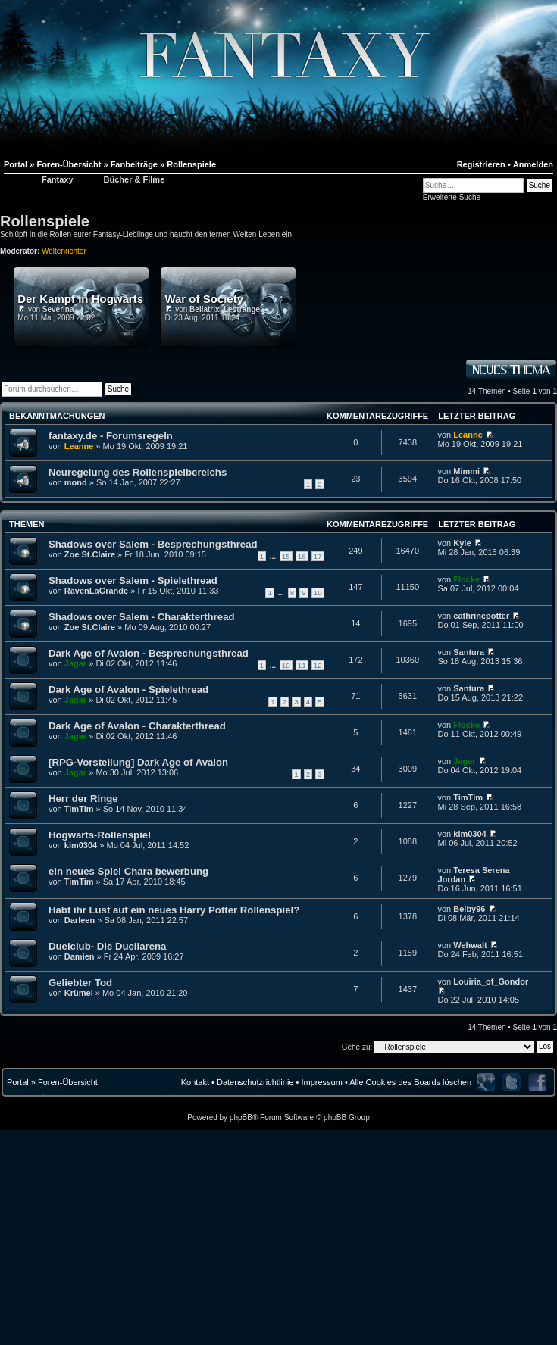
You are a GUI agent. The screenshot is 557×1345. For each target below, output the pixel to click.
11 (302, 665)
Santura (468, 652)
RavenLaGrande (96, 590)
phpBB (241, 1117)
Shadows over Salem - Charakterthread (142, 617)
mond (75, 482)
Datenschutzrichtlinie (255, 1082)
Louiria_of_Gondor (490, 981)
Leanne (79, 446)
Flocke (466, 579)
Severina (58, 309)
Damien (79, 956)
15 (286, 556)
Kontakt (195, 1082)
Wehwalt (470, 945)
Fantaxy (58, 179)
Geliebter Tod (80, 982)
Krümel (78, 992)
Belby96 (469, 908)
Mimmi (466, 471)
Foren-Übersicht (68, 1082)
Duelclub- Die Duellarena (107, 946)
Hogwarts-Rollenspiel (100, 835)
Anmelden (533, 164)
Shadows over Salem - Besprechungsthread (153, 544)
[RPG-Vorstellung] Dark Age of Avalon (138, 762)
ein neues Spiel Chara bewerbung (128, 871)
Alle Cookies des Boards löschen (410, 1082)
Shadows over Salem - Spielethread (133, 580)
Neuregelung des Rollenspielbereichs (138, 472)
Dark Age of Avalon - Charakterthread (137, 726)
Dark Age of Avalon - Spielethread (128, 689)
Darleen (79, 920)
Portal (18, 1082)
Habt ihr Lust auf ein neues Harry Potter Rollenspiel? (174, 910)
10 (318, 592)
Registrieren (481, 164)
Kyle (462, 543)
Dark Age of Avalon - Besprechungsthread (149, 653)
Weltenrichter (64, 251)
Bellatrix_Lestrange (224, 309)
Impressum (321, 1082)
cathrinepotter (481, 615)
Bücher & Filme (134, 179)
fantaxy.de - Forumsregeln (111, 436)
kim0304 (80, 845)
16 (302, 556)
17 (318, 556)
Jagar (75, 663)
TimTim (79, 808)
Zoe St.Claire (89, 554)
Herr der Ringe (83, 798)
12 (318, 665)
